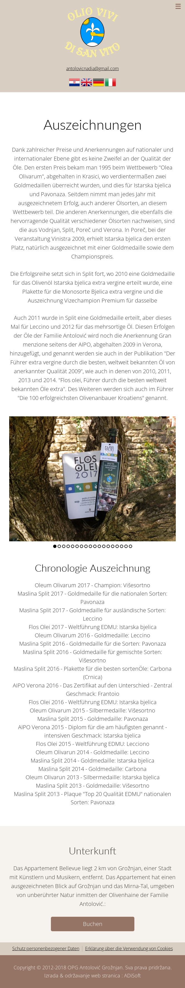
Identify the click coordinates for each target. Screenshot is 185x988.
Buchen (92, 924)
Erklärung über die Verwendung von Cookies (129, 948)
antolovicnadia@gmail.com (92, 68)
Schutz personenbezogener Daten (45, 948)
